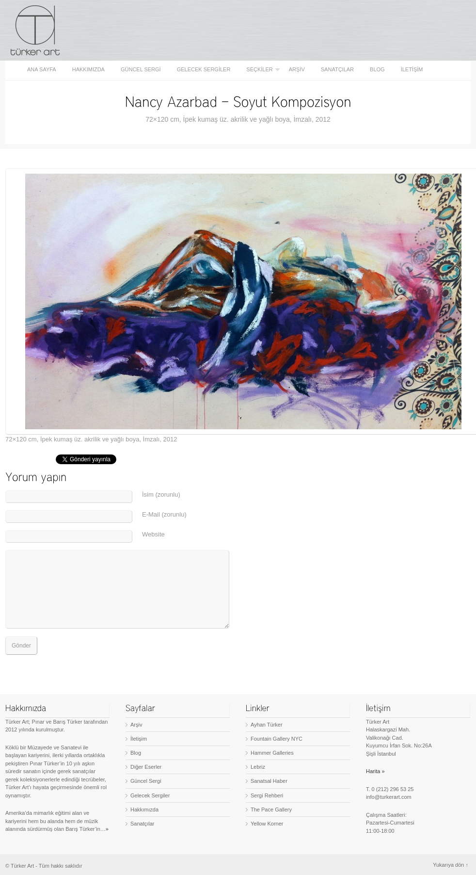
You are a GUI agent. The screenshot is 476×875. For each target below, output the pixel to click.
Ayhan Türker (267, 725)
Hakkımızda (88, 69)
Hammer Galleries (272, 753)
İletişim (412, 69)
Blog (377, 69)
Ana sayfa (41, 69)
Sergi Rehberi (267, 795)
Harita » (375, 771)
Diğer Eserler (145, 767)
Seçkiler (260, 69)
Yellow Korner (267, 823)
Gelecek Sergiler (204, 69)
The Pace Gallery (271, 809)
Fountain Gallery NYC (276, 739)
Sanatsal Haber (269, 781)
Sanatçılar (337, 69)
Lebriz (258, 767)
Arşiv (297, 69)
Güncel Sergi (141, 69)
